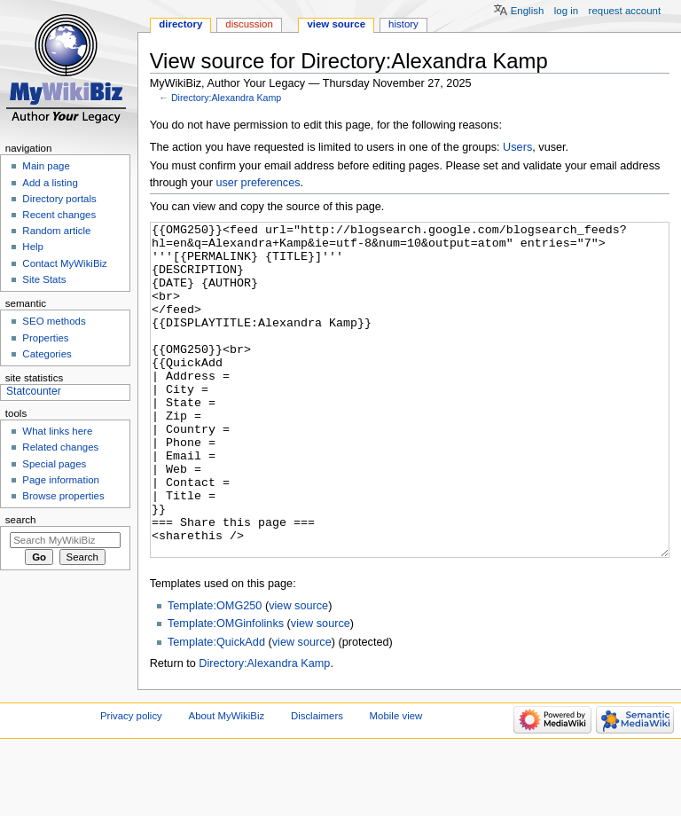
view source (298, 672)
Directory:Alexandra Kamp (226, 97)
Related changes (60, 447)
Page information (60, 480)
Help (32, 246)
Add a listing (49, 182)
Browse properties (63, 495)
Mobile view (396, 782)
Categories (46, 354)
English (527, 10)
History (403, 24)
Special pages (54, 464)
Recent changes (59, 214)
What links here (57, 431)
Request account (625, 10)
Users (517, 147)
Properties (45, 338)
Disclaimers (317, 782)
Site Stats (44, 279)
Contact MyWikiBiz (64, 263)
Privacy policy (131, 782)
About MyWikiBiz (227, 782)
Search (20, 519)
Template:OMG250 (215, 672)
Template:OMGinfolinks (226, 690)
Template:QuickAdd (216, 708)
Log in (566, 10)
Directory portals (59, 198)
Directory (180, 24)
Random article (56, 230)
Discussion (248, 24)
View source (336, 24)
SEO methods (53, 321)
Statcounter (33, 391)
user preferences (257, 183)
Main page (46, 166)
